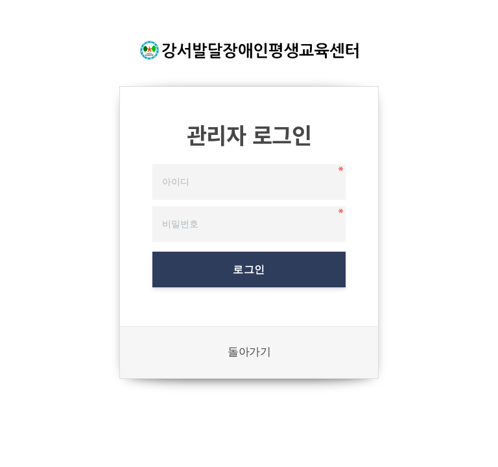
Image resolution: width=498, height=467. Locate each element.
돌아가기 (249, 352)
